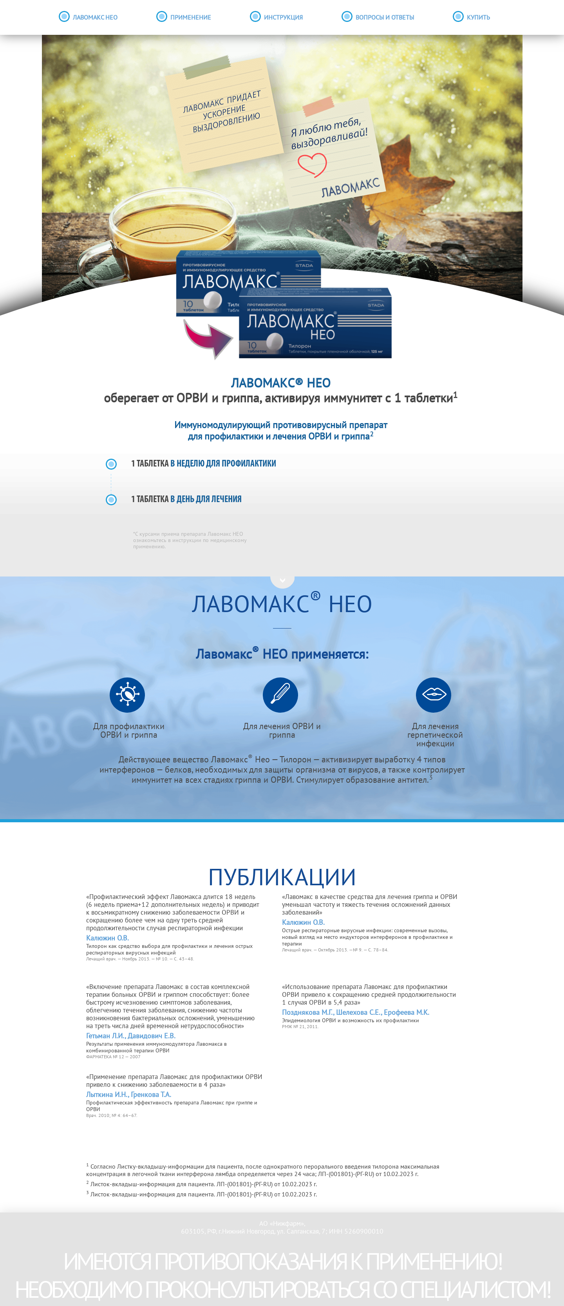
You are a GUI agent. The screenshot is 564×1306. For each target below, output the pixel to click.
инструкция (283, 18)
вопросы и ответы (385, 18)
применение (190, 18)
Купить (478, 18)
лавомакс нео (95, 18)
